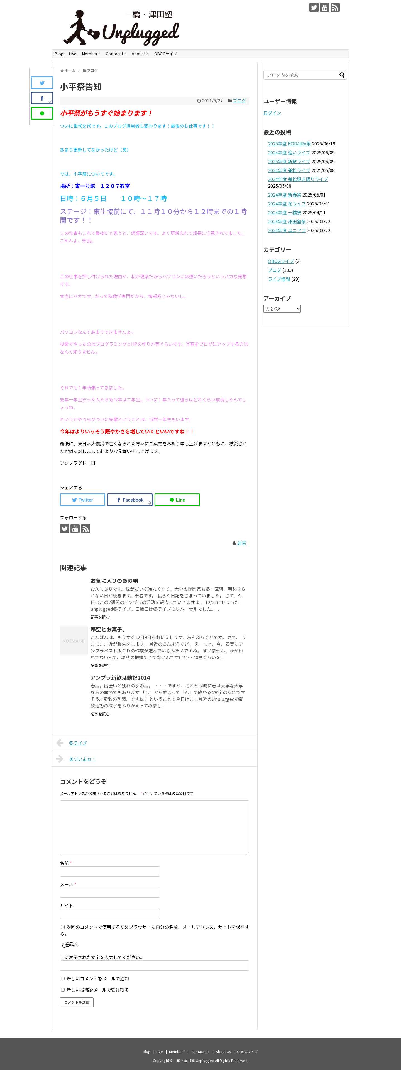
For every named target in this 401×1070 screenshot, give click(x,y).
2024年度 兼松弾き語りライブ (298, 179)
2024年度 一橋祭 (284, 212)
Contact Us (116, 53)
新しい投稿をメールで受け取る (98, 989)
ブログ (239, 100)
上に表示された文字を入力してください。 (102, 957)
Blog (59, 53)
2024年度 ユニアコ (287, 230)
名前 (66, 863)
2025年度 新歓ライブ (289, 161)
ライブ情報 (279, 278)
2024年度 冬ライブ (287, 203)
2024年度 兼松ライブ (289, 170)
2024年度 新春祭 (284, 194)
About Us (140, 53)
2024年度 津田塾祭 (287, 221)
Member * (91, 53)
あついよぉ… (76, 758)
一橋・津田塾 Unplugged (193, 1060)
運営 (241, 542)
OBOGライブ (165, 53)
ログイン (272, 112)
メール (68, 884)
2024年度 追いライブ (289, 152)
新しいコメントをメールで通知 (98, 978)
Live (72, 53)
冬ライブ (71, 742)
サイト (66, 905)
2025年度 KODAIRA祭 (289, 143)
